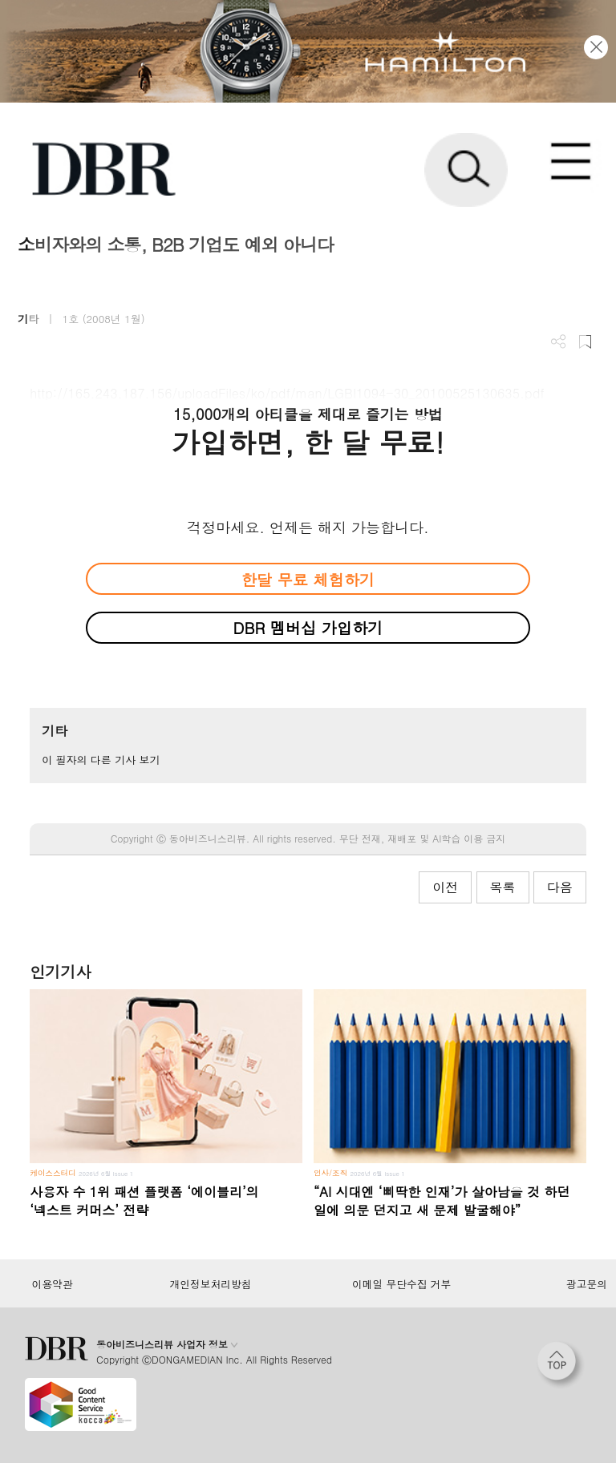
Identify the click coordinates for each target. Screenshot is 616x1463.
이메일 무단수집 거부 (401, 1284)
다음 (560, 887)
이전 (445, 887)
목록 (503, 887)
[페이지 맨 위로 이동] (561, 1365)
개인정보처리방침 (211, 1284)
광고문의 (586, 1284)
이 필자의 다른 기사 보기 (101, 759)
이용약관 (51, 1284)
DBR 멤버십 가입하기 (308, 627)
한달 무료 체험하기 (308, 579)
